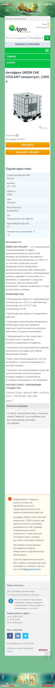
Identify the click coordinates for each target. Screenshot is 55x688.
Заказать (27, 145)
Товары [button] (11, 56)
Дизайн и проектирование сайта (20, 650)
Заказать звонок (27, 152)
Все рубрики (36, 38)
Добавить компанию (27, 44)
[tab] (27, 57)
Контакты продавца (17, 405)
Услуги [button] (10, 62)
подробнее (33, 608)
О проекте (9, 19)
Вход (44, 24)
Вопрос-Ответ (20, 19)
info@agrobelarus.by (30, 569)
